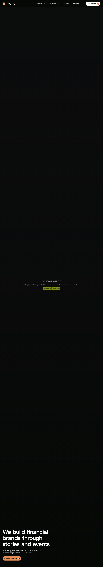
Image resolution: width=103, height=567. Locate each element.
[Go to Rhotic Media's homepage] (9, 3)
